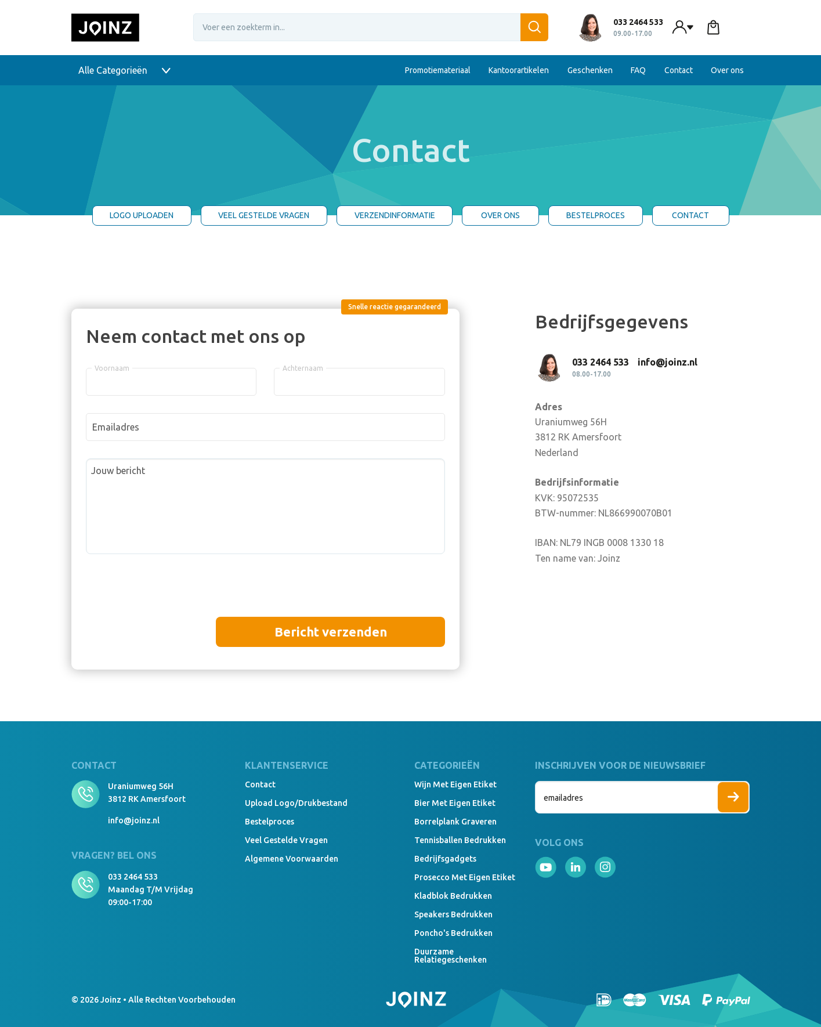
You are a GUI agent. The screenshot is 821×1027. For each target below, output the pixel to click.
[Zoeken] (534, 27)
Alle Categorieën (124, 70)
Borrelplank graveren (455, 821)
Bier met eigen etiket (455, 803)
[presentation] (174, 594)
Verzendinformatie (395, 215)
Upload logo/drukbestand (296, 803)
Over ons (727, 70)
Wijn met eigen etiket (455, 784)
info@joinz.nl (134, 820)
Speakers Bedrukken (453, 914)
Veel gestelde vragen (286, 840)
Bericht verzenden (330, 631)
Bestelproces (595, 215)
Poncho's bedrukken (453, 933)
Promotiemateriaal (438, 70)
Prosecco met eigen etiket (464, 877)
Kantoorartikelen (519, 70)
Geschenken (590, 70)
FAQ (638, 70)
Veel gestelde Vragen (263, 215)
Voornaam (112, 368)
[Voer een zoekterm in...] (370, 27)
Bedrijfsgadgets (445, 858)
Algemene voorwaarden (291, 858)
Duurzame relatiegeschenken (450, 955)
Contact (678, 70)
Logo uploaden (141, 215)
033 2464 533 (133, 876)
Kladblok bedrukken (453, 896)
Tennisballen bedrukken (460, 840)
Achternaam (303, 368)
